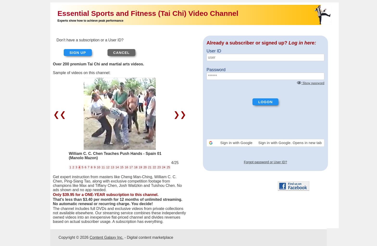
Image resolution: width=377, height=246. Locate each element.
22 (154, 167)
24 (163, 167)
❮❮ (60, 114)
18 (135, 167)
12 (107, 167)
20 (145, 167)
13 (112, 167)
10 (98, 167)
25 (168, 167)
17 (131, 167)
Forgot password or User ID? (265, 162)
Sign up (77, 52)
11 (103, 167)
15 (121, 167)
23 (159, 167)
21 (149, 167)
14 (117, 167)
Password (216, 69)
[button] (265, 143)
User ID (214, 51)
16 (126, 167)
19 (140, 167)
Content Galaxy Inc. (107, 237)
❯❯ (178, 114)
